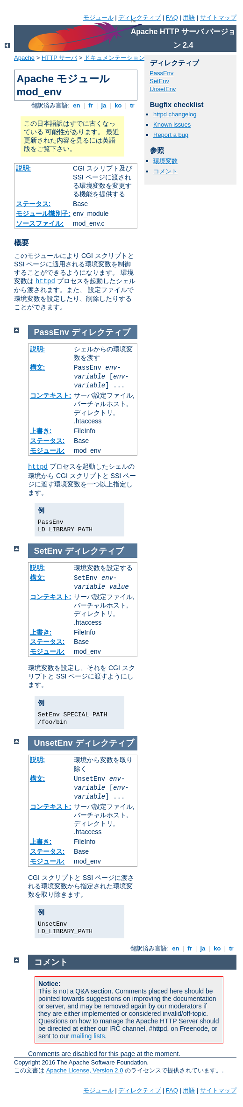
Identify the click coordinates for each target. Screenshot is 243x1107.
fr (91, 105)
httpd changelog (175, 114)
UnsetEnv (163, 89)
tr (132, 105)
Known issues (172, 124)
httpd (45, 281)
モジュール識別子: (43, 213)
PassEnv (161, 73)
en (76, 105)
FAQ (172, 17)
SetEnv (159, 81)
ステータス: (33, 203)
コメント (165, 171)
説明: (23, 168)
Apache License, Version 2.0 (84, 1070)
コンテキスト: (50, 395)
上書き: (41, 431)
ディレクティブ (139, 17)
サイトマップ (218, 17)
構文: (37, 367)
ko (118, 105)
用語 (189, 17)
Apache (24, 57)
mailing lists (88, 1036)
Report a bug (170, 134)
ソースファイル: (40, 223)
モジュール (98, 17)
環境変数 (165, 160)
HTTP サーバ (59, 57)
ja (104, 105)
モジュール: (47, 450)
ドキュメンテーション (114, 57)
